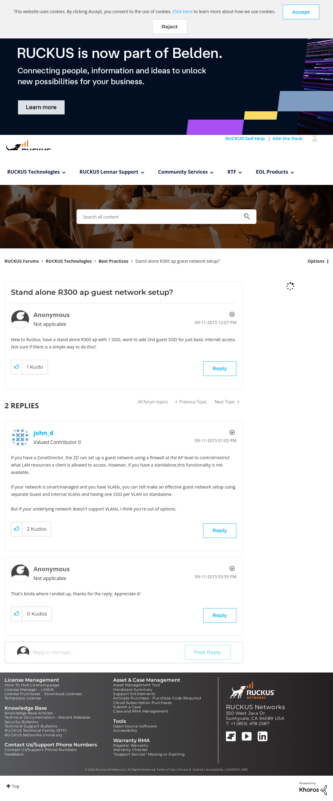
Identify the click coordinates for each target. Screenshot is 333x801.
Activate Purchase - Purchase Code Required (157, 698)
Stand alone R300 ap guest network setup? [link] (177, 261)
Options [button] (316, 261)
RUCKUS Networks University (34, 735)
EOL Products (272, 171)
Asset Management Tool (136, 685)
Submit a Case (127, 707)
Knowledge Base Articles (29, 713)
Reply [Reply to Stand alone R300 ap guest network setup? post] (220, 368)
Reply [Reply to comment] (220, 530)
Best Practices (113, 261)
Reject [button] (170, 27)
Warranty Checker (130, 749)
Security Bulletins (21, 722)
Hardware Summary (132, 689)
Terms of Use (166, 769)
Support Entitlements (134, 693)
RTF (231, 171)
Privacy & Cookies (190, 769)
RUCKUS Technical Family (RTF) (36, 730)
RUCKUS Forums (22, 261)
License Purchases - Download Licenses (43, 693)
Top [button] (16, 786)
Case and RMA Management (140, 711)
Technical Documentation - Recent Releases (47, 717)
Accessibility (125, 730)
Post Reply (207, 652)
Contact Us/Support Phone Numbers (41, 749)
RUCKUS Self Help (245, 138)
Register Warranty (130, 745)
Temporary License (23, 698)
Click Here (182, 11)
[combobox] (166, 216)
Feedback (14, 754)
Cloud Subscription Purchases (142, 702)
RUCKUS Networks (255, 707)
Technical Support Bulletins (31, 726)
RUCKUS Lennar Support (109, 171)
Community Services (183, 171)
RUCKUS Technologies (33, 171)
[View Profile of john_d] (44, 433)
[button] (301, 12)
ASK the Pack (288, 138)
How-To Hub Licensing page (32, 685)
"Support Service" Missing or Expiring (148, 754)
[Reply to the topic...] (109, 652)
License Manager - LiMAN (29, 689)
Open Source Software (135, 726)
